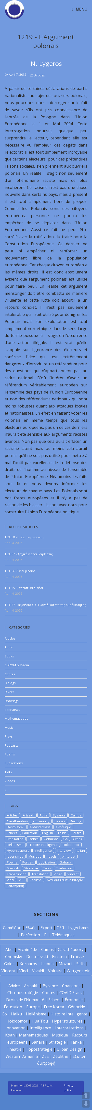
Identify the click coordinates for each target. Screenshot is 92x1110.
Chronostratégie (22, 992)
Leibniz (47, 963)
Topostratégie (39, 1049)
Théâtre (14, 1049)
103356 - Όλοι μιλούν (20, 571)
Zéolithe (60, 1056)
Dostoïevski (37, 956)
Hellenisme (15, 844)
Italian (80, 850)
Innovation (15, 1028)
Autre (43, 815)
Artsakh (28, 815)
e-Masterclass (40, 827)
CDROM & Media (17, 665)
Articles (39, 75)
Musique (34, 856)
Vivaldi (38, 971)
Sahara (65, 862)
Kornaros (28, 963)
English (47, 833)
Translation (40, 874)
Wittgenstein (79, 971)
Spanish (13, 868)
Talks (9, 772)
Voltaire (55, 971)
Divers (9, 692)
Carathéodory (70, 949)
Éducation (13, 1007)
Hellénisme (36, 1014)
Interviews (12, 709)
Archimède (27, 949)
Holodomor (71, 844)
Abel (9, 949)
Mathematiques (16, 718)
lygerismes (15, 856)
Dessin (59, 821)
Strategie (31, 868)
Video (58, 874)
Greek (77, 839)
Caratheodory (17, 821)
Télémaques (63, 934)
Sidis (80, 963)
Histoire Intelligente (43, 844)
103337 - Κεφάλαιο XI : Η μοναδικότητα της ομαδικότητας (45, 605)
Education (29, 833)
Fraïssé (77, 956)
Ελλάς (31, 927)
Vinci (10, 880)
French (33, 839)
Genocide (51, 839)
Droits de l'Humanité (25, 999)
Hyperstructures (67, 1021)
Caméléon (12, 927)
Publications (14, 763)
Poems (10, 754)
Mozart (65, 963)
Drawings (12, 701)
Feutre (76, 833)
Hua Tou (40, 1021)
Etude (62, 833)
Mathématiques (33, 1035)
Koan (10, 1035)
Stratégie (57, 1042)
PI (46, 934)
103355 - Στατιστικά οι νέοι (24, 588)
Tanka (76, 1042)
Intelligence (43, 850)
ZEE (21, 880)
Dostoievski (15, 827)
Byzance (59, 815)
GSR (60, 927)
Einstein (59, 956)
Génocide (76, 1007)
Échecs (54, 999)
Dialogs (10, 683)
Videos (10, 781)
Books (9, 656)
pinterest (68, 856)
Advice (14, 985)
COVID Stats (70, 992)
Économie (74, 999)
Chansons (71, 985)
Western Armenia (22, 1056)
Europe (33, 1007)
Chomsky (13, 956)
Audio (9, 647)
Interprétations (69, 1028)
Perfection (30, 934)
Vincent (73, 874)
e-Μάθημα (63, 827)
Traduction (64, 868)
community (41, 821)
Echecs (12, 833)
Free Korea (15, 839)
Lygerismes (78, 927)
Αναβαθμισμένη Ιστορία (65, 880)
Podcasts (11, 745)
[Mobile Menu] (79, 9)
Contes (10, 674)
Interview (64, 850)
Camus (76, 815)
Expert (46, 927)
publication (47, 862)
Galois (9, 963)
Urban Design (69, 1049)
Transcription (16, 874)
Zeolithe (35, 880)
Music (9, 727)
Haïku (16, 1014)
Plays (9, 736)
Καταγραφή (15, 886)
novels (52, 856)
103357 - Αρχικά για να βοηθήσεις (29, 554)
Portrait (27, 862)
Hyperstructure (18, 850)
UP (86, 1095)
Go (65, 839)
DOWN (86, 1104)
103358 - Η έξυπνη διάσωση (24, 537)
